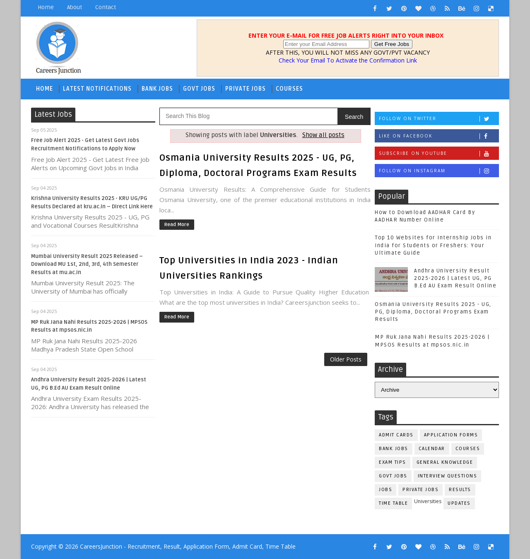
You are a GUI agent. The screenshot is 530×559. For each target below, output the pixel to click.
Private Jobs (245, 88)
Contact (105, 7)
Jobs (385, 490)
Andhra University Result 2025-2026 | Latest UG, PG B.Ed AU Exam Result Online (455, 278)
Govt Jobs (199, 88)
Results (460, 490)
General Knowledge (445, 462)
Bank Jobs (157, 88)
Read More (176, 225)
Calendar (432, 449)
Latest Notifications (97, 88)
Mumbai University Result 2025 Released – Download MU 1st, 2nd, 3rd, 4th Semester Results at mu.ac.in (87, 264)
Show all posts (323, 135)
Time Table (393, 503)
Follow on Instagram (439, 171)
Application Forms (451, 435)
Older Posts (345, 359)
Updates (459, 503)
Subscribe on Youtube (439, 153)
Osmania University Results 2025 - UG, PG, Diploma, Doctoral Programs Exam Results (433, 312)
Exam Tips (392, 462)
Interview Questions (447, 476)
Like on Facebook (439, 136)
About (74, 7)
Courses (289, 88)
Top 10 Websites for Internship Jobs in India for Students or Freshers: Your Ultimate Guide (433, 245)
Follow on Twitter (439, 119)
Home (46, 7)
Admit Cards (396, 435)
